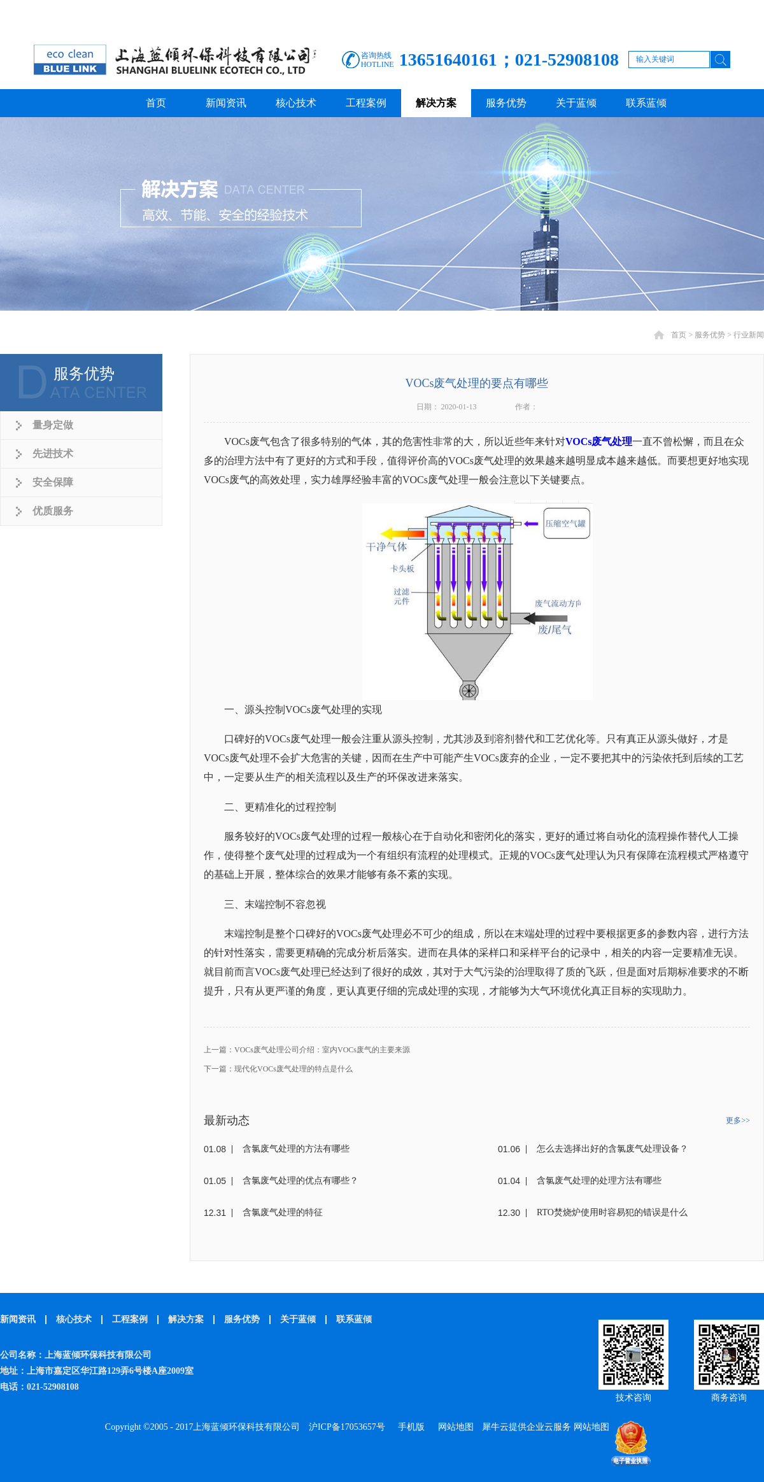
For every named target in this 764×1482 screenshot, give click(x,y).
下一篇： (278, 1068)
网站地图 (454, 1427)
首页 (156, 102)
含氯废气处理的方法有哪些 (296, 1149)
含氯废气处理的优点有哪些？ (300, 1180)
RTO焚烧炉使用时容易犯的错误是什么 (612, 1212)
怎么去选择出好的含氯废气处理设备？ (612, 1149)
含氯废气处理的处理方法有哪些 (599, 1180)
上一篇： (307, 1049)
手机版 (409, 1427)
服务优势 (710, 334)
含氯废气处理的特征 (283, 1212)
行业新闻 (748, 334)
